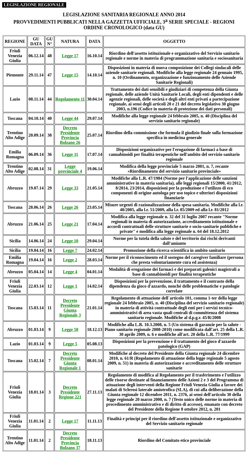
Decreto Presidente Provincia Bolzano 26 (70, 135)
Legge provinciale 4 (70, 168)
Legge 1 (70, 286)
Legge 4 (70, 271)
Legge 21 (70, 224)
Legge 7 (70, 250)
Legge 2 (70, 259)
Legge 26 (70, 207)
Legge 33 (70, 188)
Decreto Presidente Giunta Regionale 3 (70, 307)
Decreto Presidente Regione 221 (70, 392)
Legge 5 (70, 344)
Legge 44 (70, 118)
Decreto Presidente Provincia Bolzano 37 (70, 440)
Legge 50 (70, 329)
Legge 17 (70, 55)
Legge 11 (70, 154)
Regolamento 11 (70, 99)
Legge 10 (70, 241)
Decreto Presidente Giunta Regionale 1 (70, 360)
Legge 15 (70, 75)
